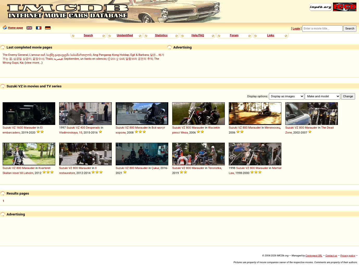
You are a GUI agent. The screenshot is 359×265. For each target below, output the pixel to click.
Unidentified (125, 35)
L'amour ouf (37, 55)
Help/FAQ (197, 35)
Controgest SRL (313, 255)
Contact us (331, 255)
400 (82, 127)
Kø (21, 62)
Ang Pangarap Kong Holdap (111, 55)
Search (88, 35)
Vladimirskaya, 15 (70, 132)
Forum (234, 35)
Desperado (93, 127)
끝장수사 (38, 59)
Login (296, 28)
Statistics (161, 35)
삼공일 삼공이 (22, 59)
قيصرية (58, 59)
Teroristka (214, 168)
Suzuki (7, 127)
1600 (19, 127)
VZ (14, 127)
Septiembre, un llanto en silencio (85, 59)
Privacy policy (347, 255)
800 (131, 127)
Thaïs (49, 59)
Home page (15, 27)
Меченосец (272, 127)
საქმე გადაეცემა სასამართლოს (69, 55)
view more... (34, 62)
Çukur (155, 168)
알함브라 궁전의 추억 (139, 59)
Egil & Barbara (139, 55)
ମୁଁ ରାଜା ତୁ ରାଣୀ (116, 59)
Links (270, 35)
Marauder (30, 127)
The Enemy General (15, 55)
